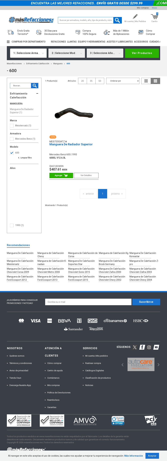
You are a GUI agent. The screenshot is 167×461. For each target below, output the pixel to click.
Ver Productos (142, 53)
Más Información (133, 455)
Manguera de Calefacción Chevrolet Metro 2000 (51, 270)
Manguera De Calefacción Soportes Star (81, 262)
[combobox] (28, 53)
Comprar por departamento (29, 41)
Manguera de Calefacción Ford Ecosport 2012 (20, 278)
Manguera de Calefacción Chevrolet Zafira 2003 (142, 270)
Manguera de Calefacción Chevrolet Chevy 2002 (112, 278)
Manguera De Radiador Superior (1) (22, 111)
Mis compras (143, 8)
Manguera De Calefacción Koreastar (142, 255)
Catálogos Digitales (94, 370)
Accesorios (141, 41)
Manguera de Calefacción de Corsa (83, 255)
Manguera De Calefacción (20, 253)
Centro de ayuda (55, 370)
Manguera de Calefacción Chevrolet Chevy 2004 (142, 278)
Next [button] (158, 364)
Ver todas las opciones (24, 157)
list (146, 81)
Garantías (51, 407)
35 (91, 81)
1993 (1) (19, 225)
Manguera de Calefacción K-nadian (52, 262)
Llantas (72, 41)
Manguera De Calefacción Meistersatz (20, 262)
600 (68, 63)
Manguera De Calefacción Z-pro (144, 262)
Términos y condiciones (20, 363)
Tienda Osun (15, 378)
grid (155, 81)
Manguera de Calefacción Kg (113, 253)
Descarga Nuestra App (20, 385)
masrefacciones (14, 63)
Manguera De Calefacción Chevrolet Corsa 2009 (20, 270)
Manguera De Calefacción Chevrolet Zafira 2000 (112, 270)
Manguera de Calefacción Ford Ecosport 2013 (51, 278)
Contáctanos (53, 378)
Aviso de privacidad (18, 370)
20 (82, 81)
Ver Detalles (86, 175)
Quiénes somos (16, 356)
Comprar (61, 175)
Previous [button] (121, 364)
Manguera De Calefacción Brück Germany (112, 262)
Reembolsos (53, 400)
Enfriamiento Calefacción (37, 63)
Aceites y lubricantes (120, 41)
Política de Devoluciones (58, 392)
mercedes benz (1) (25, 138)
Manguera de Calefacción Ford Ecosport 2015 (81, 278)
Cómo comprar (54, 363)
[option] (141, 364)
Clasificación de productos (98, 378)
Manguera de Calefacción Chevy (51, 255)
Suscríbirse (146, 301)
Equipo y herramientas (91, 41)
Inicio (154, 8)
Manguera (57, 63)
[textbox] (90, 20)
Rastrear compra (93, 363)
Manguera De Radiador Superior (71, 144)
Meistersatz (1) (23, 125)
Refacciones (58, 41)
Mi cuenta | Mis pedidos (96, 356)
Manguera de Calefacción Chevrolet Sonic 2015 (81, 270)
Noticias (89, 385)
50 (100, 81)
